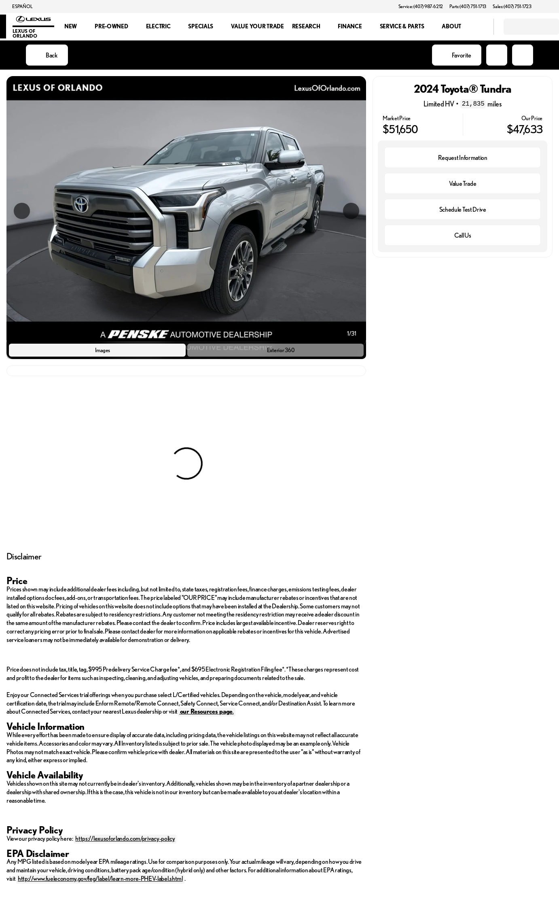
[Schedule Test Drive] (462, 209)
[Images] (97, 350)
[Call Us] (462, 235)
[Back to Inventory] (47, 55)
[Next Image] (351, 211)
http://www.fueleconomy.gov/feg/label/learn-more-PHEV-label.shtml (100, 878)
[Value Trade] (462, 183)
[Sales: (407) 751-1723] (512, 6)
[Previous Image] (22, 211)
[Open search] (477, 26)
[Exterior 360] (275, 350)
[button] (549, 6)
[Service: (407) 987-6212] (421, 6)
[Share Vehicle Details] (522, 55)
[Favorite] (456, 55)
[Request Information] (462, 157)
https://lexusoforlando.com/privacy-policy (125, 838)
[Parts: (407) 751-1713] (468, 6)
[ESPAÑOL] (18, 6)
